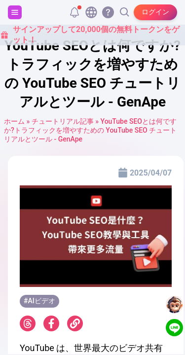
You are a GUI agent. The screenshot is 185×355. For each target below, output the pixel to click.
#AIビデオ (39, 301)
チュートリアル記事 (63, 121)
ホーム (14, 121)
